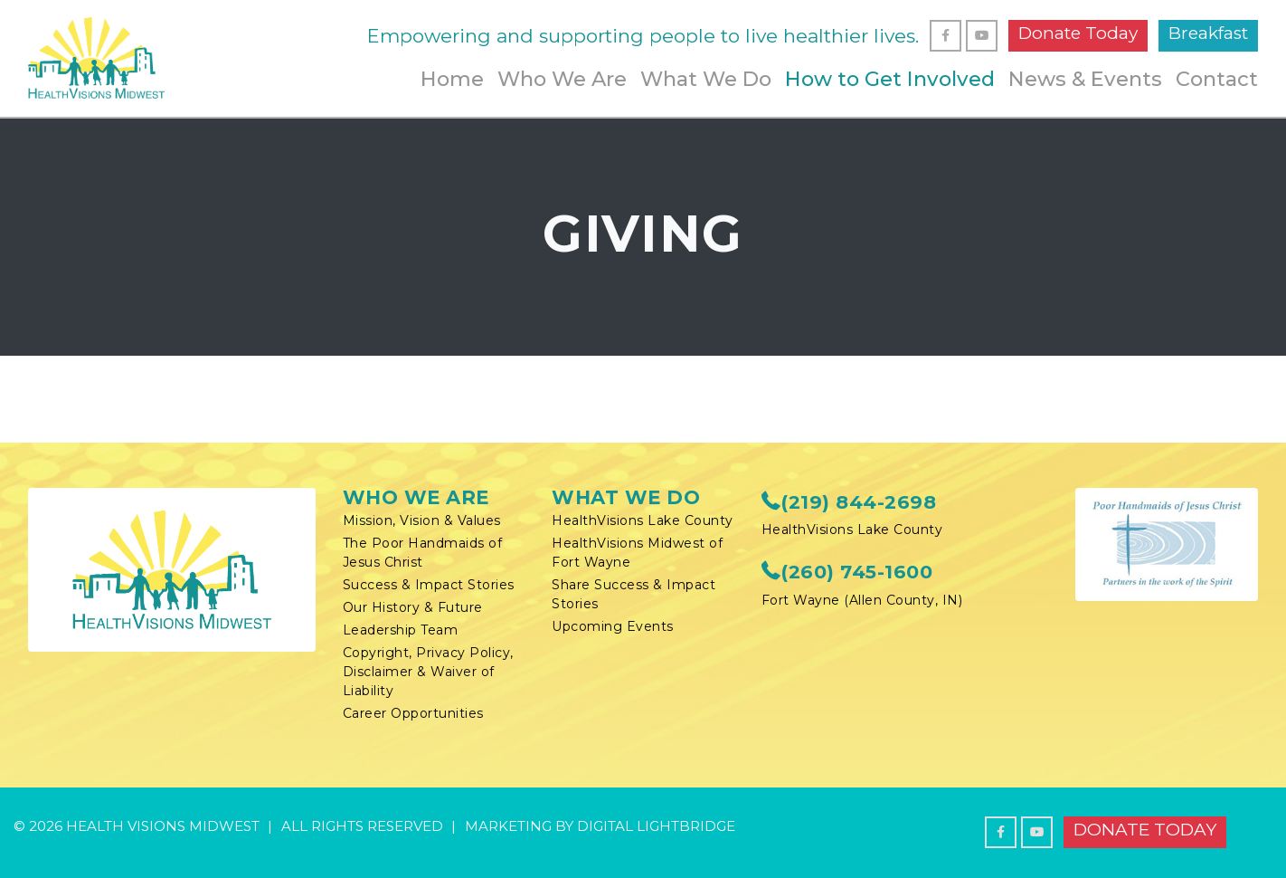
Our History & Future (413, 607)
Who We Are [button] (562, 78)
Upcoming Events (613, 626)
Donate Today (1078, 33)
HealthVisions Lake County (642, 520)
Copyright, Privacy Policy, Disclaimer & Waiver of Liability (428, 671)
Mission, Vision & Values (422, 520)
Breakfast (1208, 33)
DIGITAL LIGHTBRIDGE (656, 826)
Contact (1217, 78)
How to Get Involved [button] (890, 78)
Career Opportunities (413, 713)
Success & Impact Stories (429, 585)
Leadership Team (401, 630)
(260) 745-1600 (847, 571)
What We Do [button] (705, 78)
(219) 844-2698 (849, 502)
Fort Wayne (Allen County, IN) (862, 600)
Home (452, 78)
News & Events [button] (1085, 78)
